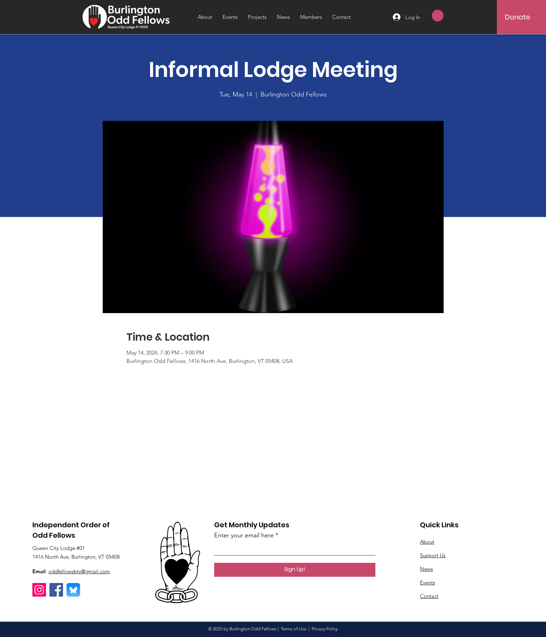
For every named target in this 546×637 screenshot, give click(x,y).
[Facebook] (56, 590)
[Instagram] (39, 590)
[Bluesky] (73, 590)
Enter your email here (244, 535)
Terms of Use (293, 628)
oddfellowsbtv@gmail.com (79, 571)
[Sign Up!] (294, 570)
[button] (438, 16)
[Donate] (517, 17)
